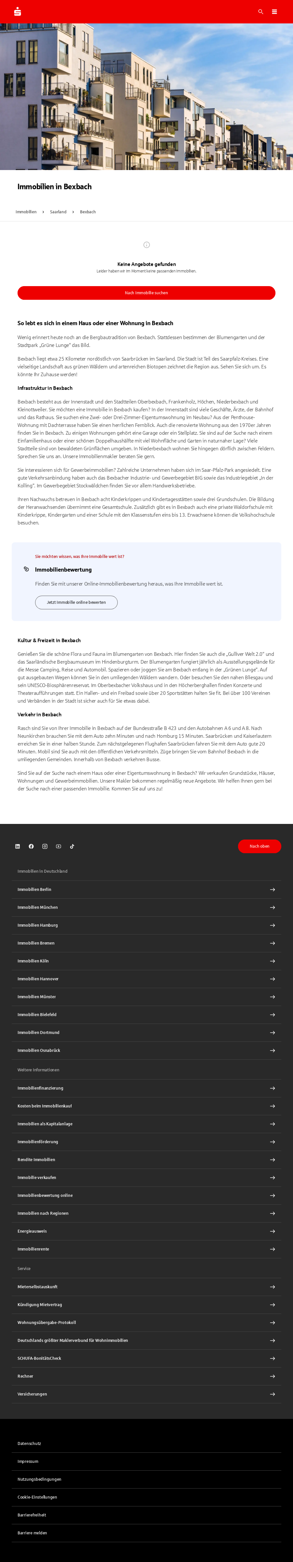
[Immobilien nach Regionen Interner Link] (146, 1213)
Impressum (28, 1461)
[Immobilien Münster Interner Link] (146, 997)
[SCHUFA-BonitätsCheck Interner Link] (146, 1358)
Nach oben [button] (260, 846)
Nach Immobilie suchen (146, 293)
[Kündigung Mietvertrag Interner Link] (146, 1305)
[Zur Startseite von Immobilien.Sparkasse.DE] (17, 12)
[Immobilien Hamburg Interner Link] (146, 925)
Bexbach (88, 212)
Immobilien (26, 212)
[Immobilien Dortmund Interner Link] (146, 1032)
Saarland (58, 212)
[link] (17, 846)
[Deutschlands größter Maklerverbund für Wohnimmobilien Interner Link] (146, 1340)
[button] (274, 12)
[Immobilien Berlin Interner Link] (146, 889)
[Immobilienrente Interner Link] (146, 1249)
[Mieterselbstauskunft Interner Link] (146, 1287)
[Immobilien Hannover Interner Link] (146, 979)
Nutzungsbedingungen (39, 1479)
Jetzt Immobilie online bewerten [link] (76, 602)
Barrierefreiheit (32, 1515)
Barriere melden (32, 1533)
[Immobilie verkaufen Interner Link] (146, 1177)
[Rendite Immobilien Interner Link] (146, 1160)
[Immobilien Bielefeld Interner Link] (146, 1015)
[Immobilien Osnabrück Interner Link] (146, 1050)
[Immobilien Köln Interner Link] (146, 961)
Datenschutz (29, 1443)
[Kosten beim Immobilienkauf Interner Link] (146, 1106)
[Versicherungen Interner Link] (146, 1394)
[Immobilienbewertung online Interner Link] (146, 1195)
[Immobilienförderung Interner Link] (146, 1142)
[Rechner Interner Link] (146, 1376)
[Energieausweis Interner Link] (146, 1231)
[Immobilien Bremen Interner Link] (146, 943)
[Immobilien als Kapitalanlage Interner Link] (146, 1124)
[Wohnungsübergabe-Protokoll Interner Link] (146, 1322)
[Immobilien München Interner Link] (146, 907)
